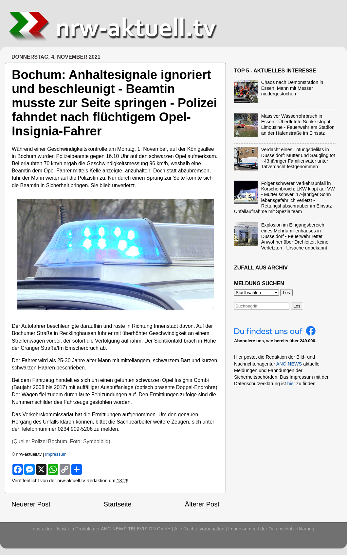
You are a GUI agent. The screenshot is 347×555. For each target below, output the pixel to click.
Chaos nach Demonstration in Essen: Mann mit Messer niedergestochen (292, 88)
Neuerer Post (30, 504)
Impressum (55, 454)
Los (297, 306)
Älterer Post (202, 504)
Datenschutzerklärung (291, 528)
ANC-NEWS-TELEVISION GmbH (136, 528)
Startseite (118, 504)
